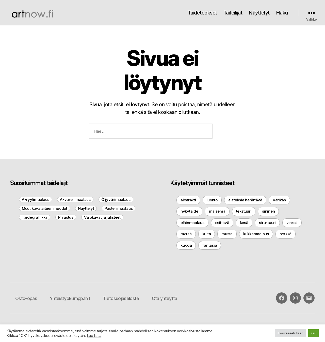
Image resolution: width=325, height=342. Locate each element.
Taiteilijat (232, 13)
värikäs (279, 200)
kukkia (186, 245)
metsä (186, 233)
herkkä (285, 233)
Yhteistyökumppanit (70, 298)
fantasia (209, 245)
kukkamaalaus (256, 233)
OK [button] (313, 333)
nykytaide (189, 211)
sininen (268, 211)
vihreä (292, 222)
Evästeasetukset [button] (290, 333)
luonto (212, 200)
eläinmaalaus (192, 222)
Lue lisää (94, 335)
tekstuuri (244, 211)
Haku (282, 13)
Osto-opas (26, 298)
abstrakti (188, 200)
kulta (206, 233)
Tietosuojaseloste (121, 298)
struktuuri (267, 222)
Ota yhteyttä (164, 298)
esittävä (222, 222)
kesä (244, 222)
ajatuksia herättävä (245, 200)
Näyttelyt (259, 13)
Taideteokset (202, 13)
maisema (217, 211)
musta (227, 233)
